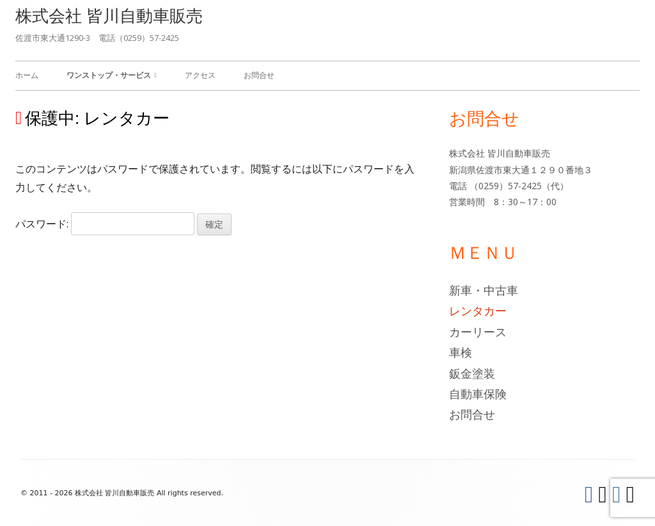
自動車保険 (478, 393)
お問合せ (259, 75)
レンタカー (478, 310)
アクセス (200, 75)
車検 (460, 352)
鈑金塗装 (472, 373)
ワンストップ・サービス (109, 75)
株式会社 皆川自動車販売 (109, 15)
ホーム (26, 75)
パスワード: (104, 224)
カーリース (478, 331)
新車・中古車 (483, 290)
